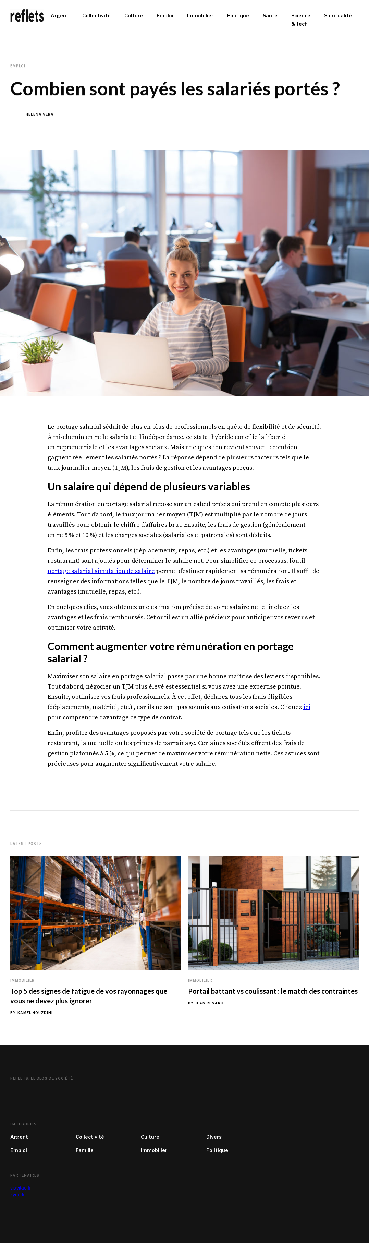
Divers (214, 1137)
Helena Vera (40, 114)
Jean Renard (209, 1003)
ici (306, 707)
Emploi (18, 1150)
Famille (85, 1150)
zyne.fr (17, 1194)
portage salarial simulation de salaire (101, 571)
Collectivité (90, 1137)
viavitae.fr (20, 1188)
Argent (19, 1137)
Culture (150, 1137)
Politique (217, 1150)
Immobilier (22, 980)
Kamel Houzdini (35, 1013)
